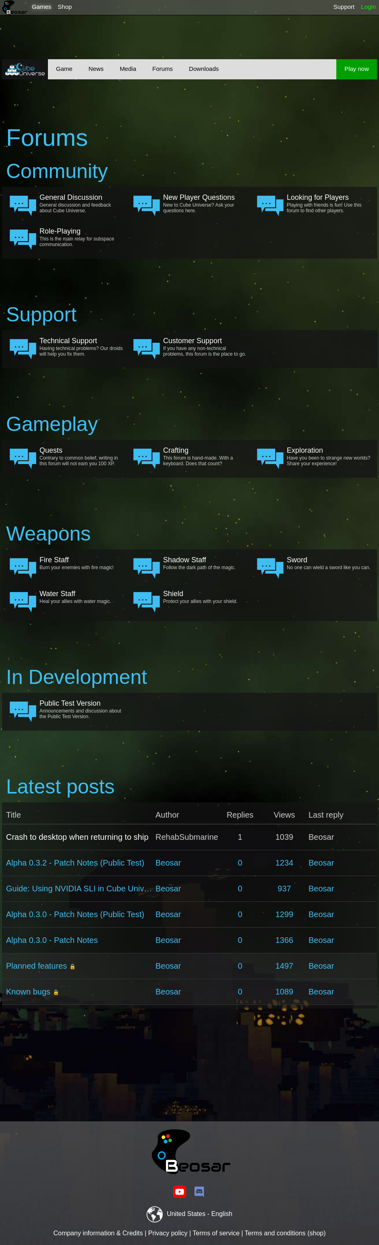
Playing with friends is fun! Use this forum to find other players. (329, 203)
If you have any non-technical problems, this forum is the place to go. (205, 347)
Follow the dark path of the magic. (205, 563)
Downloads (204, 68)
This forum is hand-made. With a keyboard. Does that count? (205, 456)
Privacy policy (168, 1233)
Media (128, 68)
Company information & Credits (98, 1233)
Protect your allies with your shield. (205, 597)
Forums (162, 68)
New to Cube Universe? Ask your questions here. (205, 203)
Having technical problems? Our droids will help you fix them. (81, 347)
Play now (356, 68)
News (96, 68)
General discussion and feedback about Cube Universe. (81, 203)
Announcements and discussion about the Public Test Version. (81, 709)
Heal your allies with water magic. (81, 597)
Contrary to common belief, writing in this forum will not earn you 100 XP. (81, 456)
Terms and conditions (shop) (285, 1233)
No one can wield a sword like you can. (329, 563)
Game (64, 68)
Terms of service (216, 1233)
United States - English (189, 1213)
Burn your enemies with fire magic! (81, 563)
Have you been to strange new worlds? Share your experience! (329, 456)
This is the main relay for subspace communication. (81, 237)
